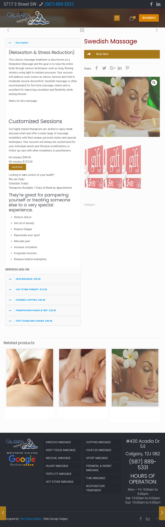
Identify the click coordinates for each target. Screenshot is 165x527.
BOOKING (148, 18)
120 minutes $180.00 (21, 113)
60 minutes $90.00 (20, 105)
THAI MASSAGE (95, 478)
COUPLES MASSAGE (98, 450)
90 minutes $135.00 (21, 109)
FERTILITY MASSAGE (58, 473)
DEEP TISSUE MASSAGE (61, 450)
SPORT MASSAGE (97, 458)
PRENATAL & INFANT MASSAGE (99, 468)
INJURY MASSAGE (57, 466)
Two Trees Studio (30, 518)
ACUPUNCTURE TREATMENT (95, 488)
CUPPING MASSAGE (98, 442)
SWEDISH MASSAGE (58, 442)
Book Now (17, 167)
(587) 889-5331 (59, 4)
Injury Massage (23, 412)
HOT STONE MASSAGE (60, 481)
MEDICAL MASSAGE (58, 458)
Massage (101, 204)
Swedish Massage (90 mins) (134, 414)
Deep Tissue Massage (81, 412)
